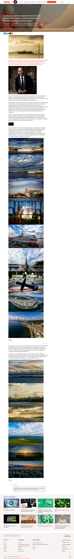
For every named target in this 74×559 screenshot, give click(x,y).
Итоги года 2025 (21, 551)
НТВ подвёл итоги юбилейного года (45, 525)
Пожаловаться (16, 491)
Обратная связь (16, 556)
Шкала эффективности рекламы (24, 544)
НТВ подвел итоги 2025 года (9, 510)
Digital (5, 542)
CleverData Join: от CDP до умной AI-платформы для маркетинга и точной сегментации (45, 511)
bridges (5, 28)
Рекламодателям (10, 556)
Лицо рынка (13, 13)
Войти (12, 484)
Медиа (5, 544)
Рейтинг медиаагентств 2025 (38, 542)
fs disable (10, 340)
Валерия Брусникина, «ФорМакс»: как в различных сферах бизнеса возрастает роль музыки (62, 527)
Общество (5, 551)
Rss (20, 556)
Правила (15, 484)
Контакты (5, 556)
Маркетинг (5, 547)
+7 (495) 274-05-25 (67, 536)
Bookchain (20, 549)
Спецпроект (6, 13)
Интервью (20, 542)
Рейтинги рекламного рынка (23, 546)
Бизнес (5, 549)
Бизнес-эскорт (10, 28)
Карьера (19, 547)
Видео (34, 548)
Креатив (5, 546)
